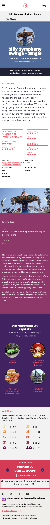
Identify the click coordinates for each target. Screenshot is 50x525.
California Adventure (32, 58)
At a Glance (11, 19)
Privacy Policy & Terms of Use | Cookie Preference (19, 518)
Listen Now (12, 511)
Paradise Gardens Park (12, 163)
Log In (45, 5)
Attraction (16, 58)
